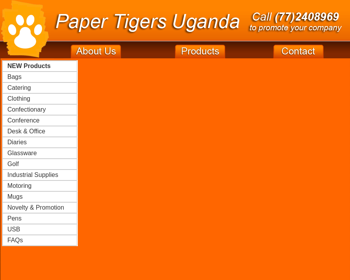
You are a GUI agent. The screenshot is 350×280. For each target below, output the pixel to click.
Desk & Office (26, 131)
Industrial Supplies (32, 175)
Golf (13, 164)
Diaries (17, 142)
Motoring (19, 185)
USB (13, 229)
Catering (19, 87)
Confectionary (26, 109)
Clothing (18, 98)
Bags (14, 77)
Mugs (15, 196)
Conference (23, 120)
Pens (14, 218)
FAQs (15, 240)
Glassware (22, 153)
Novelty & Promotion (35, 207)
